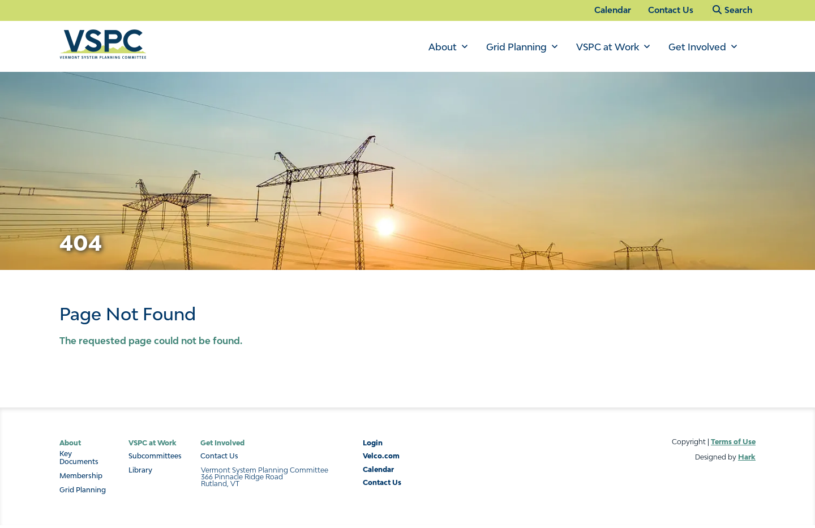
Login (373, 443)
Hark (747, 457)
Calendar (612, 10)
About (442, 47)
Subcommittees (155, 456)
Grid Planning (516, 47)
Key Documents (78, 458)
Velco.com (381, 456)
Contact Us (670, 10)
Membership (80, 476)
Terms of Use (733, 441)
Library (140, 470)
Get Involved (697, 47)
